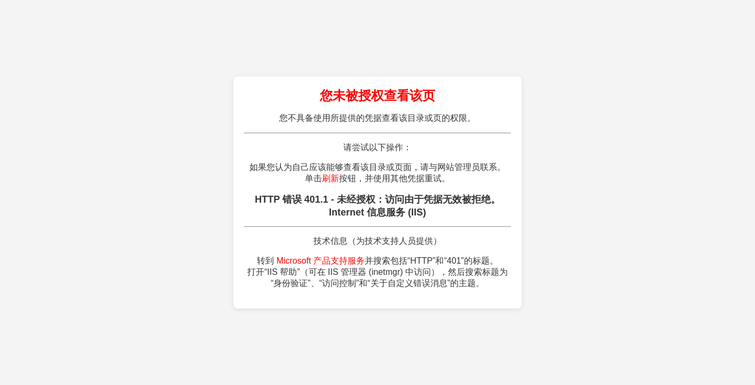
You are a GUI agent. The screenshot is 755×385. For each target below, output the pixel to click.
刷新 (330, 178)
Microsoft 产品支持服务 (321, 260)
